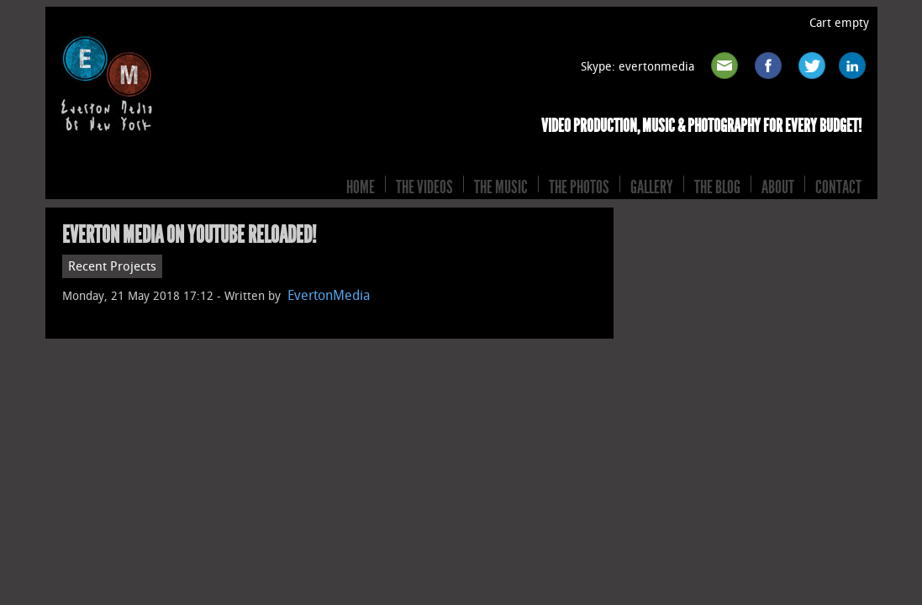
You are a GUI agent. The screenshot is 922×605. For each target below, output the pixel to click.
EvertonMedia (329, 295)
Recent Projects (112, 266)
